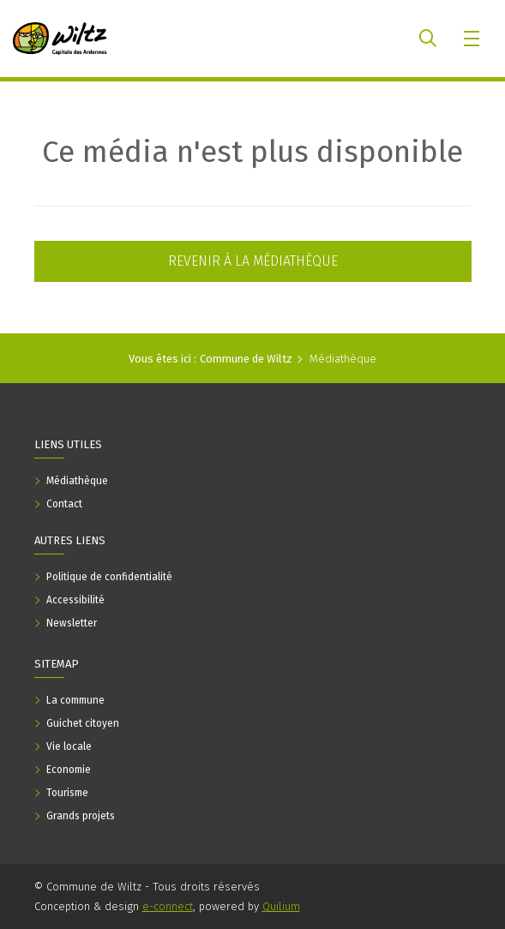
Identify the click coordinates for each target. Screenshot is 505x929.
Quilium (281, 906)
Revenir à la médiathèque (253, 261)
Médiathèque (343, 358)
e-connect (167, 906)
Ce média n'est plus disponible (252, 152)
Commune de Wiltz (246, 358)
